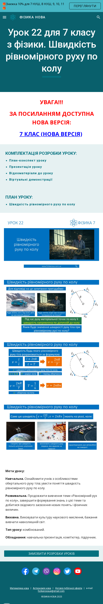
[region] (51, 6)
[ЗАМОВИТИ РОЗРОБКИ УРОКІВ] (51, 554)
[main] (51, 52)
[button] (4, 17)
